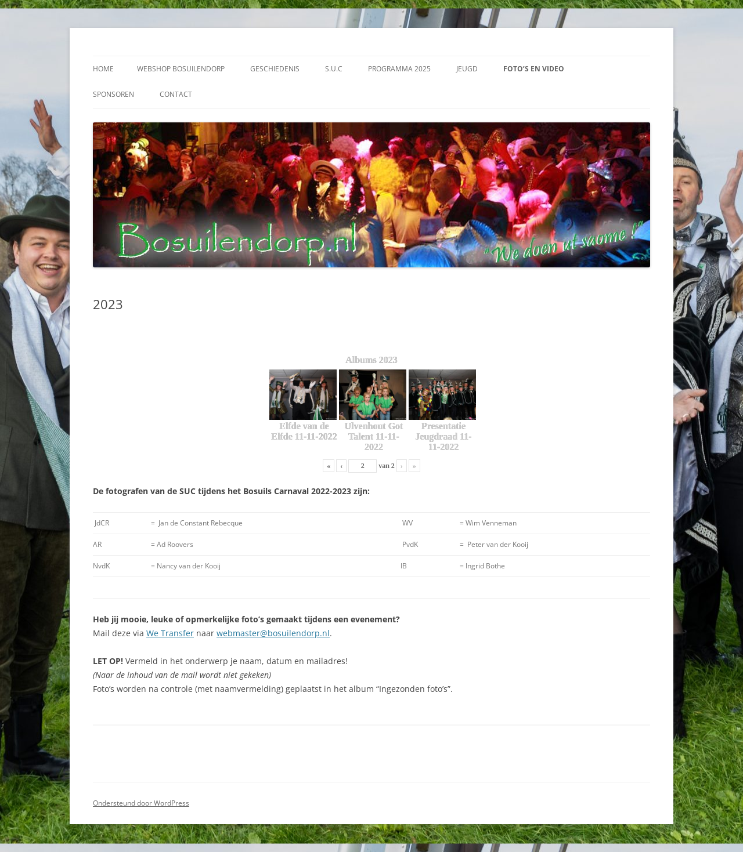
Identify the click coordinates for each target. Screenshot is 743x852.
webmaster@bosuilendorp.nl (273, 633)
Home (103, 69)
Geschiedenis (275, 69)
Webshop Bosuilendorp (181, 69)
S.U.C (333, 69)
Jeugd (467, 69)
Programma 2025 (399, 69)
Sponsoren (113, 94)
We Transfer (170, 633)
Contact (176, 94)
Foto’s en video (533, 69)
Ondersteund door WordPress (141, 803)
